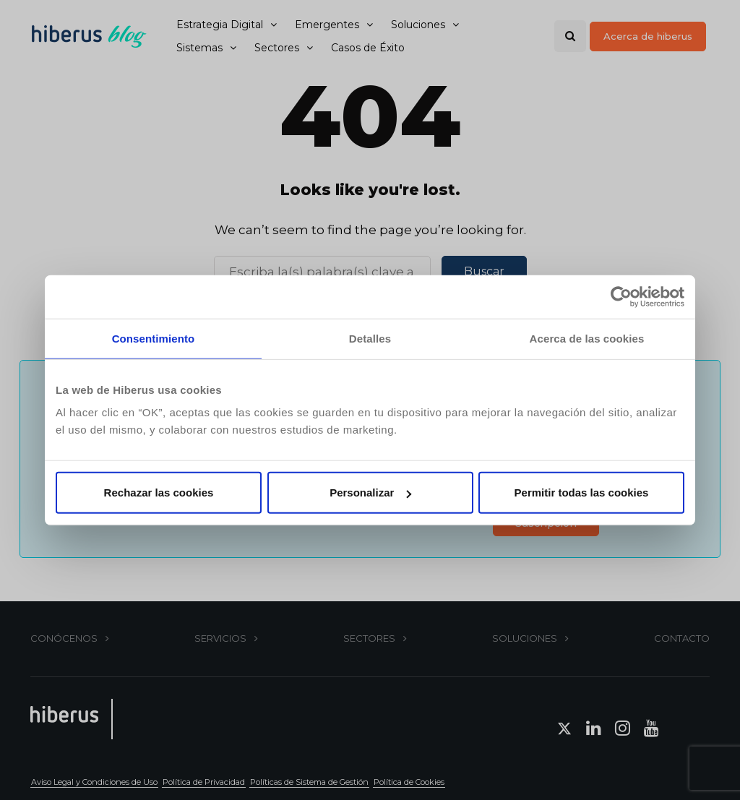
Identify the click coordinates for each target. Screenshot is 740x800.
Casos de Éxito (368, 47)
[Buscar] (322, 272)
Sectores (276, 47)
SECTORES (369, 638)
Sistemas (199, 47)
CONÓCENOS (64, 638)
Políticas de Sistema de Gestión (309, 782)
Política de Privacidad (204, 782)
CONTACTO (682, 638)
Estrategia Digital (219, 24)
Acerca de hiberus (647, 36)
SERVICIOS (220, 638)
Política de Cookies (409, 782)
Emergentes (327, 24)
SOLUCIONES (524, 638)
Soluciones (418, 24)
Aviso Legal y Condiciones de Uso (94, 782)
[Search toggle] (570, 36)
